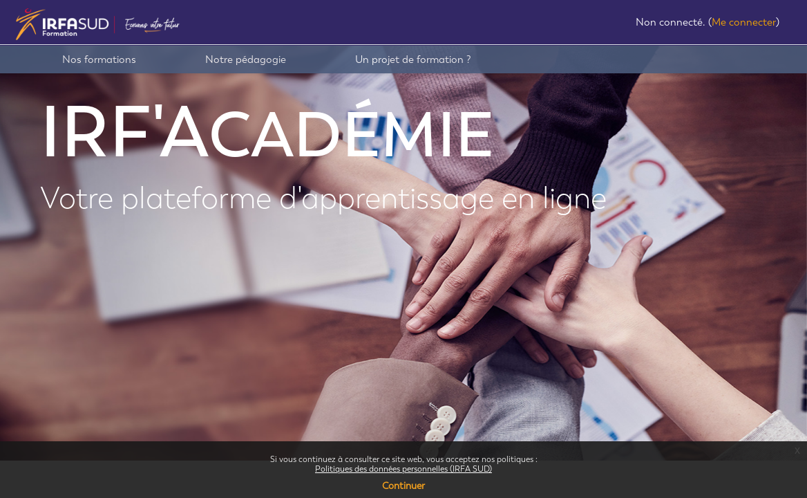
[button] (624, 23)
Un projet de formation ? (413, 59)
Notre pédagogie (245, 59)
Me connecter (744, 22)
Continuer (403, 486)
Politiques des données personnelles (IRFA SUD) (403, 469)
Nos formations (99, 59)
